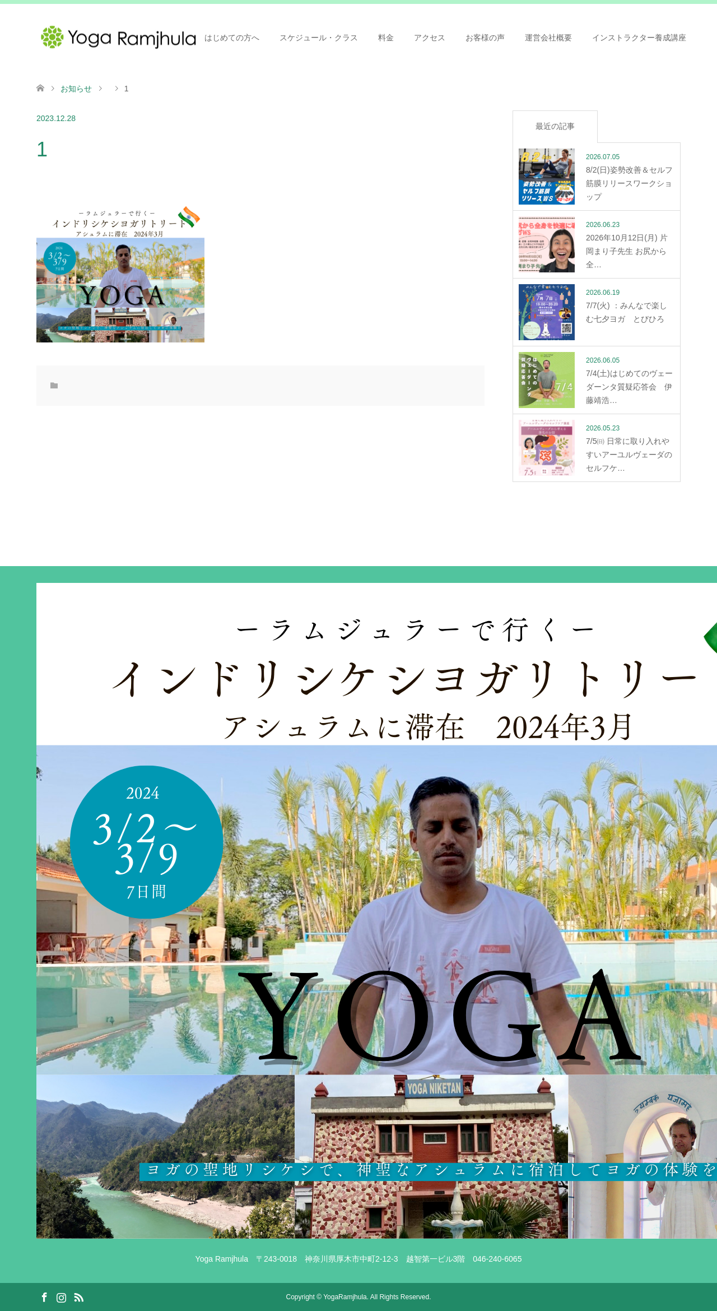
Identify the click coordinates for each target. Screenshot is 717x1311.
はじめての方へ (231, 37)
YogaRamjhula (345, 1297)
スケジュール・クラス (319, 37)
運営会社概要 (548, 37)
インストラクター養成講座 (639, 37)
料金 (386, 37)
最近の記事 (555, 126)
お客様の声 (485, 37)
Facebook (44, 1296)
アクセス (429, 37)
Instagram (61, 1296)
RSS (78, 1296)
